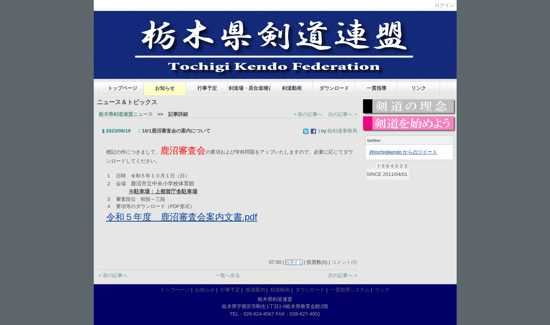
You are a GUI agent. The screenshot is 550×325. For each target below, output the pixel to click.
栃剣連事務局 (342, 131)
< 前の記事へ (308, 114)
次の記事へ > (342, 114)
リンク (418, 88)
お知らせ (165, 88)
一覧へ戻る (227, 275)
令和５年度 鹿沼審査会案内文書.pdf (181, 217)
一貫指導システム (350, 290)
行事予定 (207, 88)
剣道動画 (292, 88)
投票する (294, 262)
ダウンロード (334, 88)
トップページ (122, 88)
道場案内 (255, 290)
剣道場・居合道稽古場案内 (250, 88)
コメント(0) (344, 262)
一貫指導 (376, 88)
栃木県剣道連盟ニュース (126, 114)
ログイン (444, 5)
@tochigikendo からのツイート (403, 152)
